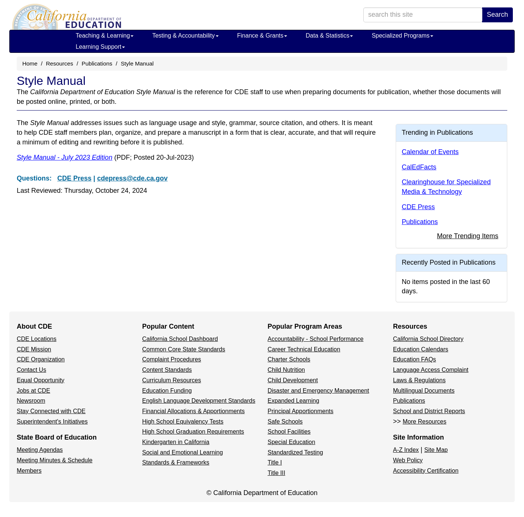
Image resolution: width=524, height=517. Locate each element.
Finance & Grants (262, 35)
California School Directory (428, 339)
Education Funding (167, 390)
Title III (276, 473)
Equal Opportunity (40, 380)
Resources (59, 63)
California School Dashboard (180, 339)
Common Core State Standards (183, 349)
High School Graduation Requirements (193, 431)
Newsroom (31, 401)
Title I (275, 462)
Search (497, 14)
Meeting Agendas (40, 450)
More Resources (424, 421)
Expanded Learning (293, 401)
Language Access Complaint (431, 370)
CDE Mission (34, 349)
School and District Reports (429, 411)
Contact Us (31, 370)
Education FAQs (414, 359)
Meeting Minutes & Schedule (55, 460)
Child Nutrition (286, 370)
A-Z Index (406, 450)
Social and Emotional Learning (182, 452)
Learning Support (100, 47)
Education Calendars (421, 349)
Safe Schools (285, 421)
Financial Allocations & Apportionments (193, 411)
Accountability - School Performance (316, 339)
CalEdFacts (419, 167)
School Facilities (289, 431)
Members (29, 470)
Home (30, 63)
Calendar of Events (430, 152)
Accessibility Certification (426, 470)
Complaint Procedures (171, 359)
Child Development (293, 380)
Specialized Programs (402, 35)
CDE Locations (37, 339)
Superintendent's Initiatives (52, 421)
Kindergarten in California (175, 442)
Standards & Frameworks (175, 462)
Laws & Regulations (419, 380)
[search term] (422, 14)
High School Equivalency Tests (183, 421)
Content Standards (167, 370)
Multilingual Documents (423, 390)
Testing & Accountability (185, 35)
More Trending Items (467, 236)
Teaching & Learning (105, 35)
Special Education (291, 442)
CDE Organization (41, 359)
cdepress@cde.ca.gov (132, 178)
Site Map (436, 450)
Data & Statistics (329, 35)
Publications (96, 63)
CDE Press (74, 178)
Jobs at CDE (33, 390)
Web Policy (408, 460)
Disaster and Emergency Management (318, 390)
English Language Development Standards (198, 401)
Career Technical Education (304, 349)
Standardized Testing (295, 452)
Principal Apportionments (301, 411)
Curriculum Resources (171, 380)
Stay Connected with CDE (51, 411)
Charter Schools (289, 359)
